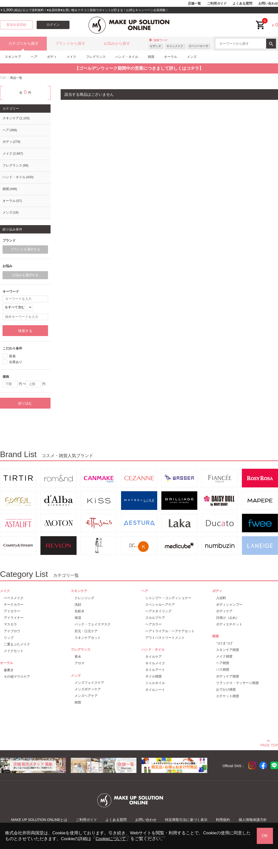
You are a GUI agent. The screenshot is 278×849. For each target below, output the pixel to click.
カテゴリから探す (23, 43)
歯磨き (9, 670)
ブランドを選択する (25, 249)
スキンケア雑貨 (227, 650)
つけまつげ (224, 643)
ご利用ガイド (217, 3)
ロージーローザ (198, 46)
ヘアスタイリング (158, 611)
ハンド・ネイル (126, 57)
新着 (12, 356)
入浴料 (221, 598)
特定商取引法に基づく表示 (186, 820)
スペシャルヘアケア (160, 604)
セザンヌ (155, 46)
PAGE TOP (269, 744)
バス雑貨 (222, 669)
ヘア (34, 57)
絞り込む (25, 403)
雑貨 (151, 57)
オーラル (170, 57)
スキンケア (13, 57)
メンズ (192, 57)
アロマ (79, 663)
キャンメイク (175, 46)
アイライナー (14, 618)
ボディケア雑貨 (227, 676)
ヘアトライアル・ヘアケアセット (170, 631)
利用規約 (223, 820)
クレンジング (84, 598)
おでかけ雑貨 (226, 689)
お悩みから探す (117, 43)
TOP (3, 78)
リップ (9, 638)
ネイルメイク (155, 663)
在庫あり (15, 362)
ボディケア (224, 611)
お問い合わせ (268, 3)
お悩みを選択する (25, 275)
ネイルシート (155, 690)
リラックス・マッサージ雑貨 (237, 683)
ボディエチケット (229, 624)
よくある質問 (242, 3)
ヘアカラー (153, 624)
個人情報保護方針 (253, 820)
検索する (25, 331)
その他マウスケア (17, 676)
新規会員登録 (16, 25)
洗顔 (78, 604)
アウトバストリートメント (165, 638)
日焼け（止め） (227, 618)
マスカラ (10, 624)
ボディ (52, 57)
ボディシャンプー (229, 604)
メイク (71, 57)
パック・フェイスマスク (93, 624)
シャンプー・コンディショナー (168, 598)
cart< (260, 21)
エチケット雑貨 (227, 696)
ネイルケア (153, 656)
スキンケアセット (88, 638)
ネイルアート (155, 670)
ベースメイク (14, 598)
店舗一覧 (194, 3)
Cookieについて (111, 838)
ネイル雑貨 (153, 676)
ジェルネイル (155, 683)
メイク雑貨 (224, 656)
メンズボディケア (88, 689)
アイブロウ (12, 631)
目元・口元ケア (86, 631)
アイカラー (12, 611)
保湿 (78, 618)
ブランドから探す (70, 43)
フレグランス (96, 57)
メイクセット (14, 651)
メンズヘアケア (86, 696)
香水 (78, 656)
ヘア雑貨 (222, 663)
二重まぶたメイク (17, 644)
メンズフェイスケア (89, 683)
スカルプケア (155, 618)
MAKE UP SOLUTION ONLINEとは (39, 820)
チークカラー (14, 604)
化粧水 (79, 611)
